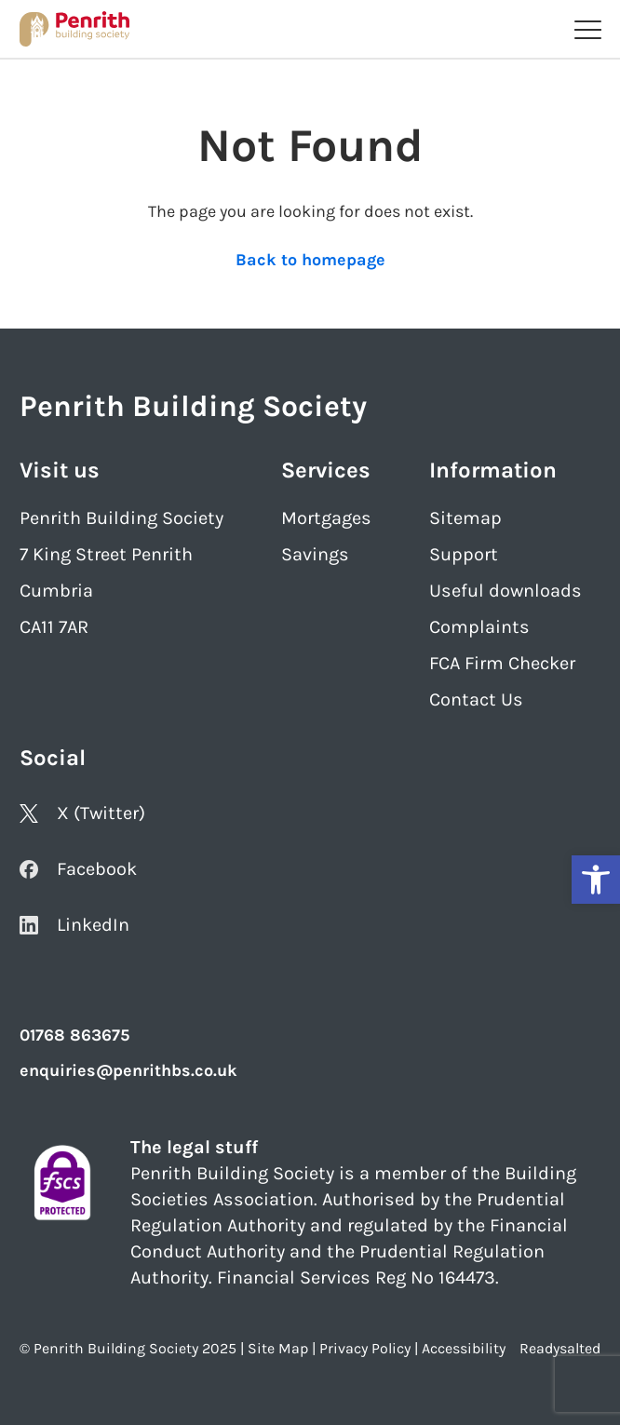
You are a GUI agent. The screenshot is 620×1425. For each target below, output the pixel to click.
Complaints (479, 627)
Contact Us (476, 699)
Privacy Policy (365, 1348)
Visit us (60, 470)
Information (493, 470)
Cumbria (56, 590)
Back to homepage (310, 259)
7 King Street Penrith (106, 554)
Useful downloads (505, 590)
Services (326, 470)
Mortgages (326, 518)
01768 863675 (74, 1035)
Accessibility (463, 1348)
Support (463, 554)
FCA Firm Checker (502, 663)
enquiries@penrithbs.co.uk (128, 1070)
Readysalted (559, 1348)
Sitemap (465, 518)
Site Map (278, 1348)
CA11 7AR (54, 627)
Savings (315, 554)
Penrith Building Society (121, 518)
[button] (596, 879)
